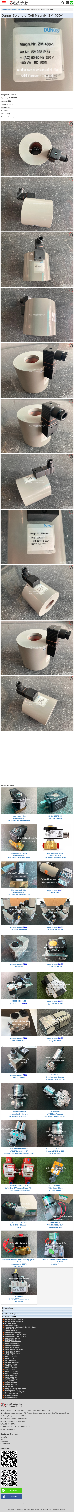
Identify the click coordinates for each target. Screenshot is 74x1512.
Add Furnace (13, 1496)
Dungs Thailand (18, 9)
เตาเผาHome (6, 9)
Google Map (6, 1444)
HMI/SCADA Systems (12, 1314)
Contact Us (4, 1441)
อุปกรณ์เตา (8, 1311)
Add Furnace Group (27, 1504)
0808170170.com (38, 1504)
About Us (4, 1437)
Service (3, 1439)
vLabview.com (48, 1504)
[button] (62, 2)
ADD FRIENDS (13, 1490)
